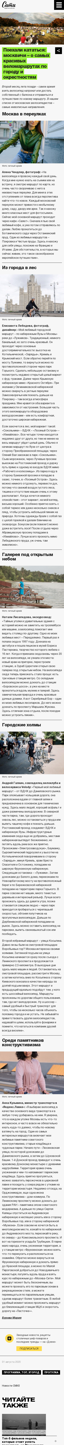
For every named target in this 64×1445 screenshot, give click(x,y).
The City (9, 5)
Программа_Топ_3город (21, 1372)
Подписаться (29, 1348)
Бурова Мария (12, 1317)
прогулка (51, 1372)
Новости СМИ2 (11, 1385)
